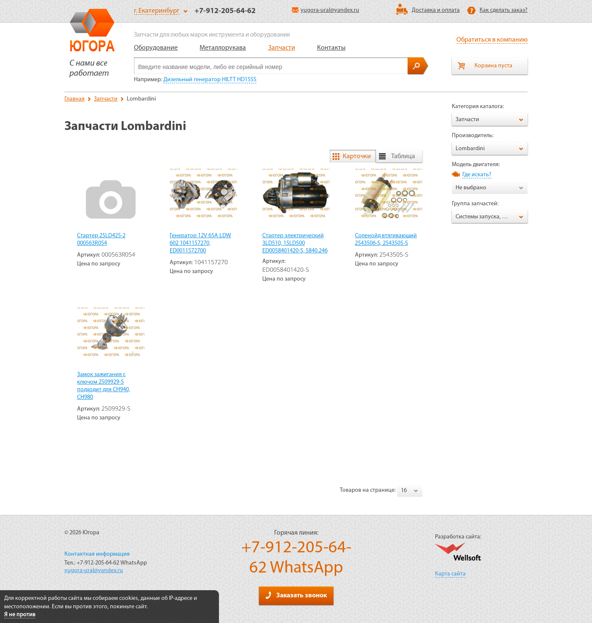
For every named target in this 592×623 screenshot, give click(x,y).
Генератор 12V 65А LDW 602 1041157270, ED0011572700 (200, 243)
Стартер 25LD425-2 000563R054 (101, 240)
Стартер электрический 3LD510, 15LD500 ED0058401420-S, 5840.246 (295, 243)
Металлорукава (223, 48)
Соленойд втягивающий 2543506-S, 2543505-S (386, 240)
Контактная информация (97, 554)
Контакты (331, 48)
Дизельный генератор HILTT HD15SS (209, 80)
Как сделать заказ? (504, 10)
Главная (74, 99)
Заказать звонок (296, 595)
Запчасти (281, 48)
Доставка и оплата (436, 10)
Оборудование (156, 48)
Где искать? (476, 175)
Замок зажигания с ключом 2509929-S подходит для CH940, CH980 (103, 385)
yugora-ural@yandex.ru (325, 10)
